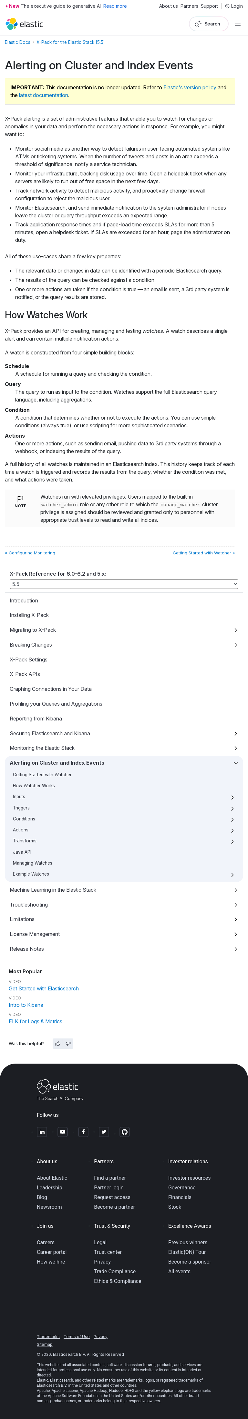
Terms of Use (77, 1336)
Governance (182, 1188)
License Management (35, 934)
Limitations (22, 919)
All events (179, 1271)
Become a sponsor (189, 1262)
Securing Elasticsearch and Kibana (50, 733)
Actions (20, 829)
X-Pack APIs (25, 674)
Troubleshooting (29, 904)
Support (209, 6)
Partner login (108, 1188)
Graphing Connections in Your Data (51, 689)
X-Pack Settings (28, 659)
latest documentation (43, 95)
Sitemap (45, 1344)
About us (168, 6)
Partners (189, 6)
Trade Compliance (115, 1271)
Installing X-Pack (29, 615)
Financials (179, 1197)
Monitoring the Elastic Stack (42, 748)
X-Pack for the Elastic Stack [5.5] (70, 42)
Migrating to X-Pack (33, 630)
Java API (22, 852)
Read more (115, 6)
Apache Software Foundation (73, 1396)
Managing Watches (32, 863)
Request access (112, 1197)
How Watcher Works (34, 785)
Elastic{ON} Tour (187, 1252)
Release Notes (27, 949)
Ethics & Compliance (117, 1281)
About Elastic (52, 1178)
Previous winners (187, 1242)
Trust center (108, 1252)
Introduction (24, 600)
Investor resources (189, 1178)
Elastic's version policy (189, 87)
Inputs (19, 796)
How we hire (51, 1262)
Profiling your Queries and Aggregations (56, 703)
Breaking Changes (31, 644)
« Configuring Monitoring (30, 552)
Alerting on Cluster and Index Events (57, 762)
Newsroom (49, 1207)
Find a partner (110, 1178)
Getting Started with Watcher (42, 774)
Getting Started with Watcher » (204, 552)
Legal (100, 1242)
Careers (46, 1242)
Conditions (24, 818)
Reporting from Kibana (36, 718)
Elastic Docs (17, 42)
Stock (174, 1207)
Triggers (21, 807)
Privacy (102, 1262)
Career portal (52, 1252)
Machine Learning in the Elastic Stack (53, 890)
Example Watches (31, 874)
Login (234, 6)
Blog (42, 1197)
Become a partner (114, 1207)
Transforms (24, 840)
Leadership (49, 1188)
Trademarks (48, 1336)
